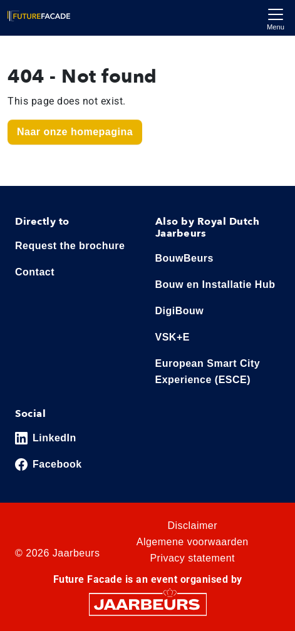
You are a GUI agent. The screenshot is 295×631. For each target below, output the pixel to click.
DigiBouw (179, 310)
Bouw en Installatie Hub (215, 284)
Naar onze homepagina (75, 131)
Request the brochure (70, 245)
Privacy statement (192, 558)
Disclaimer (192, 525)
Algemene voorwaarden (193, 541)
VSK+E (172, 337)
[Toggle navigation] (275, 18)
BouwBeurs (184, 258)
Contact (34, 272)
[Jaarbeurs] (148, 604)
